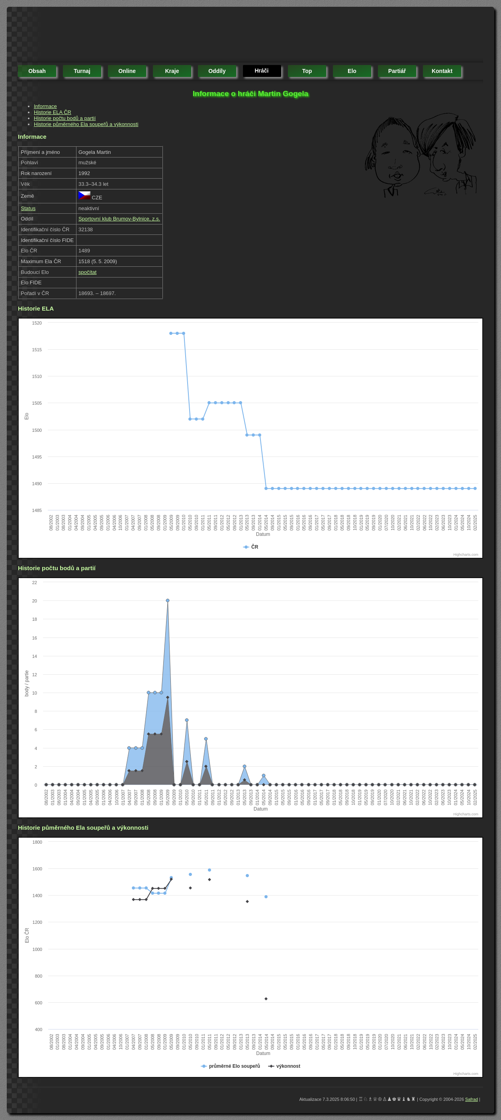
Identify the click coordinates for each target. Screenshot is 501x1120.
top (307, 71)
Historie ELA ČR (52, 112)
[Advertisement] (163, 36)
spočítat (87, 272)
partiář (397, 71)
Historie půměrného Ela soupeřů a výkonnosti (86, 124)
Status (28, 208)
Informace (45, 106)
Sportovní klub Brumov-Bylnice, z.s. (119, 219)
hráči (261, 70)
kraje (172, 71)
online (127, 71)
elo (352, 71)
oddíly (217, 71)
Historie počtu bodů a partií (65, 118)
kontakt (442, 71)
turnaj (82, 71)
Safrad (471, 1099)
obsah (37, 71)
